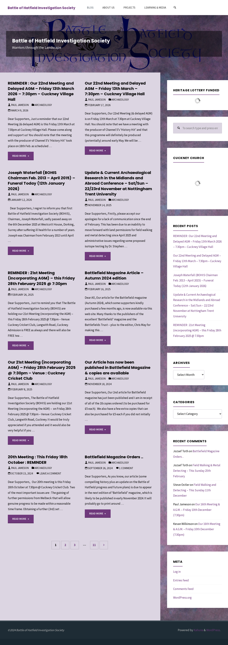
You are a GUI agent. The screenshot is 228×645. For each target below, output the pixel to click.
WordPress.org (182, 598)
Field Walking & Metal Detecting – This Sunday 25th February (196, 470)
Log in (177, 572)
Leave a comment (50, 473)
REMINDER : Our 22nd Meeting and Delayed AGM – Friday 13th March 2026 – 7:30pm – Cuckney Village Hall (41, 91)
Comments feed (183, 589)
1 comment (126, 468)
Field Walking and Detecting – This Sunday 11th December (194, 490)
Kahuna (198, 630)
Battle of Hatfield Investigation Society (41, 7)
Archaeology (43, 105)
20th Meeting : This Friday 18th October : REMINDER (38, 459)
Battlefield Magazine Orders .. (114, 457)
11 (94, 545)
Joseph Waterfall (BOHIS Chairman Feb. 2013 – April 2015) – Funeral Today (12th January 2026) (41, 181)
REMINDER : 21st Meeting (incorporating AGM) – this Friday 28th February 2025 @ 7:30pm (41, 278)
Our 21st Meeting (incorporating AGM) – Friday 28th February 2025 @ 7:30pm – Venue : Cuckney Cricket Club (42, 370)
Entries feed (181, 580)
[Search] (175, 7)
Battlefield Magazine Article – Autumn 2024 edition (114, 275)
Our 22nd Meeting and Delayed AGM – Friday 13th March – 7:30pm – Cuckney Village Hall (115, 88)
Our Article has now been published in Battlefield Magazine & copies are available (117, 367)
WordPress (213, 630)
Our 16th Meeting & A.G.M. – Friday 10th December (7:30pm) (196, 509)
